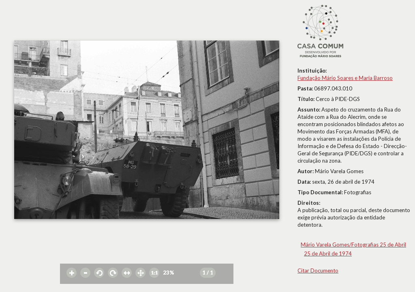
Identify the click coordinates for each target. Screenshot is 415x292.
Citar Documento (317, 270)
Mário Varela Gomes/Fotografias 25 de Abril (353, 244)
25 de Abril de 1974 (328, 253)
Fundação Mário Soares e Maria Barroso (345, 78)
